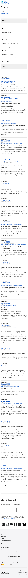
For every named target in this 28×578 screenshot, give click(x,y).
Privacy (26, 570)
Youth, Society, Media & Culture (10, 47)
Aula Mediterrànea (17, 143)
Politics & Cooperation (8, 36)
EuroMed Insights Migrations (8, 518)
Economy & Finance (7, 61)
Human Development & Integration (9, 204)
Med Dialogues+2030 (21, 244)
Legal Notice (21, 570)
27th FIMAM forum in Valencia (9, 388)
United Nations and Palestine (8, 450)
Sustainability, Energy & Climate (10, 43)
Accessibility (16, 570)
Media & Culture (6, 32)
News (2, 534)
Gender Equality (6, 39)
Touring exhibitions (6, 540)
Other (14, 305)
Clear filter (5, 13)
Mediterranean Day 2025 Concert (10, 84)
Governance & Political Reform (10, 58)
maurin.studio (24, 574)
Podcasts (3, 536)
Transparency (4, 542)
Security (4, 50)
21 (26, 485)
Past (9, 71)
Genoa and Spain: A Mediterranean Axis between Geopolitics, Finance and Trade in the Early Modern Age (14, 228)
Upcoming (4, 71)
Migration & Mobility (7, 54)
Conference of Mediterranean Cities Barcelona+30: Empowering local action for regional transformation (12, 105)
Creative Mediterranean (7, 82)
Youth (3, 25)
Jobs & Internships (14, 556)
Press (2, 538)
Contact (3, 543)
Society (4, 28)
